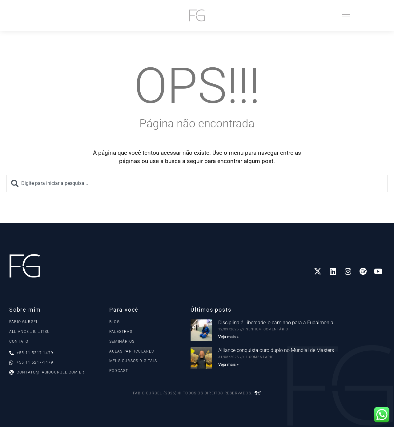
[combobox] (197, 183)
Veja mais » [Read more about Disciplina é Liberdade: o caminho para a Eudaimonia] (228, 336)
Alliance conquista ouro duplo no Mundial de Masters (276, 350)
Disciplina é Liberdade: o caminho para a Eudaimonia (275, 322)
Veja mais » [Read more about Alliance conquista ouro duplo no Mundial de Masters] (228, 364)
